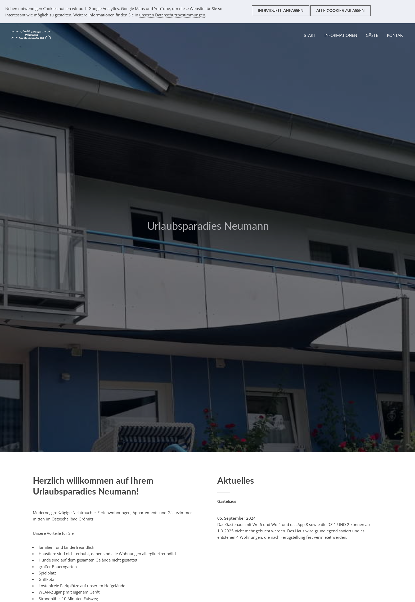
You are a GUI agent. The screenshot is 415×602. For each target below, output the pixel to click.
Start (309, 35)
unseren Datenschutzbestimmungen (172, 14)
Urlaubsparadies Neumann (208, 225)
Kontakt (396, 35)
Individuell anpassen (281, 10)
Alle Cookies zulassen (340, 10)
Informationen (340, 35)
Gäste (372, 35)
